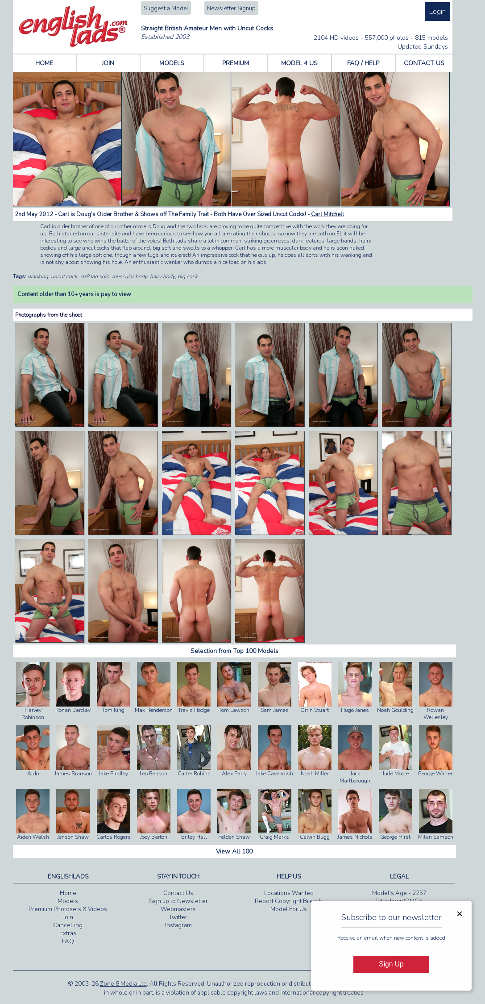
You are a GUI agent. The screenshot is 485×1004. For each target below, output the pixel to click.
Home (68, 893)
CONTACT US (424, 63)
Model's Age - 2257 (399, 893)
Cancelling (68, 925)
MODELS (171, 63)
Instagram (178, 925)
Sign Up (391, 964)
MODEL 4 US (299, 63)
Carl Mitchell (327, 214)
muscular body (129, 276)
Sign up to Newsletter (178, 901)
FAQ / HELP (363, 63)
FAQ (68, 941)
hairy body (162, 276)
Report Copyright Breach (289, 901)
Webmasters (178, 909)
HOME (44, 63)
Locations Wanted (289, 893)
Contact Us (178, 893)
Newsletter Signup (231, 8)
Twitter (178, 917)
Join (68, 917)
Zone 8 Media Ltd (123, 984)
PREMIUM (235, 63)
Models (68, 901)
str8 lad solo (94, 276)
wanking (38, 276)
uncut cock (64, 276)
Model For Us (288, 909)
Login (437, 12)
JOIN (108, 63)
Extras (67, 933)
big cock (188, 276)
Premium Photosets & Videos (68, 909)
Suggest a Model (166, 8)
